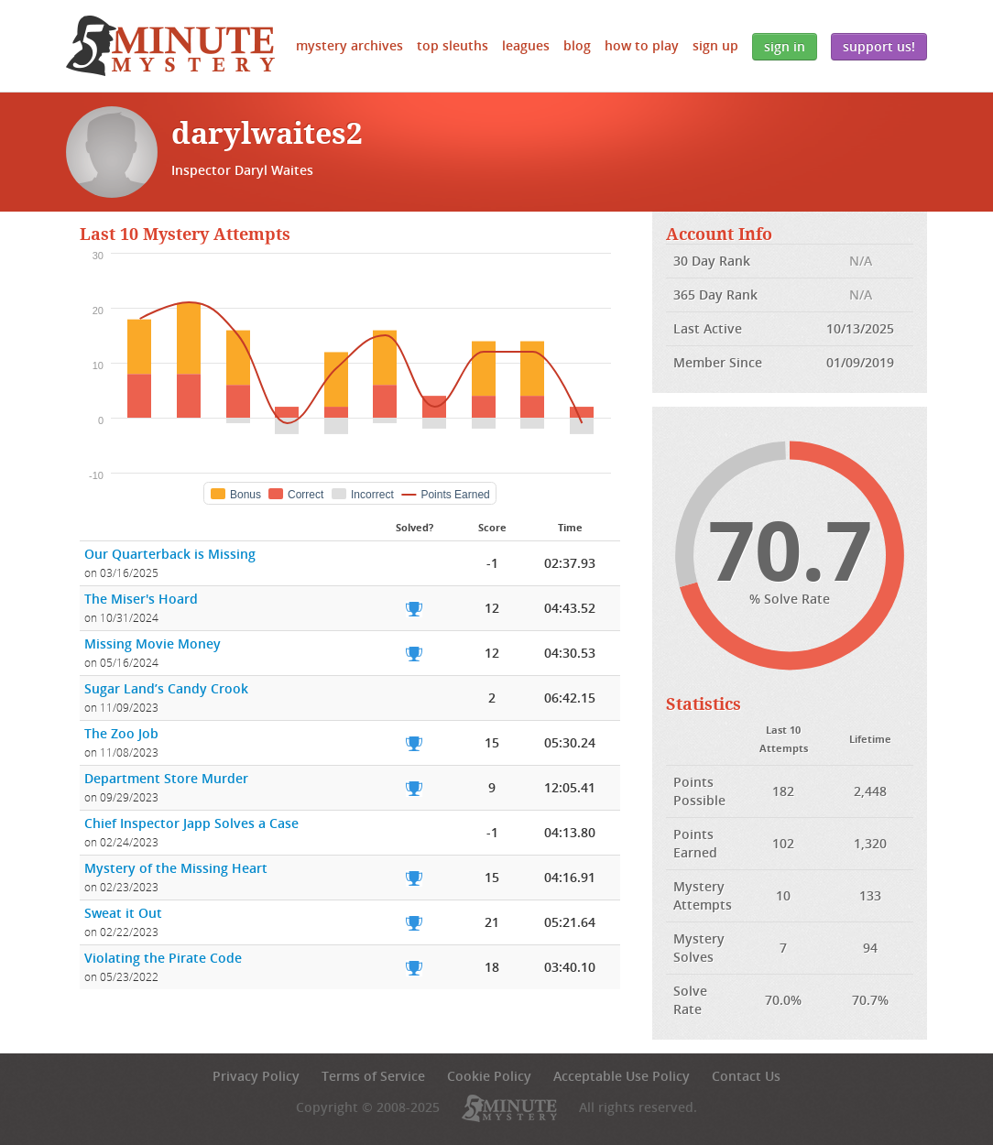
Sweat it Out (123, 912)
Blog (577, 45)
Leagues (526, 45)
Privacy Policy (256, 1076)
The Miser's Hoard (141, 598)
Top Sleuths (452, 45)
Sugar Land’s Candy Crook (166, 688)
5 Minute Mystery (170, 46)
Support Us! (879, 46)
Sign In (784, 46)
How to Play (642, 45)
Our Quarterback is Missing (170, 553)
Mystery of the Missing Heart (175, 868)
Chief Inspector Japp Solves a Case (191, 823)
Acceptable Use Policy (621, 1076)
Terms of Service (373, 1076)
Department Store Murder (166, 778)
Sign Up (715, 45)
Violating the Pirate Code (163, 957)
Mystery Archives (349, 45)
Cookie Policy (489, 1076)
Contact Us (746, 1076)
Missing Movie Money (152, 643)
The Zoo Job (121, 733)
